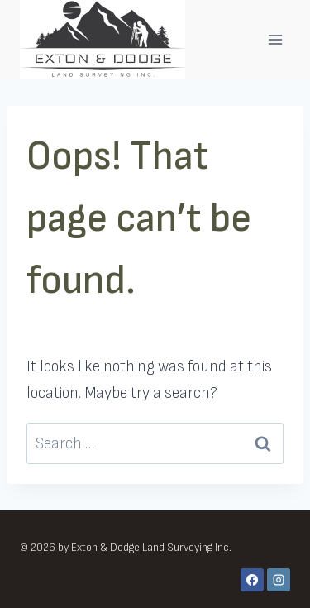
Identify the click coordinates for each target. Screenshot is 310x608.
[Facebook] (252, 579)
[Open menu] (275, 39)
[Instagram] (278, 579)
